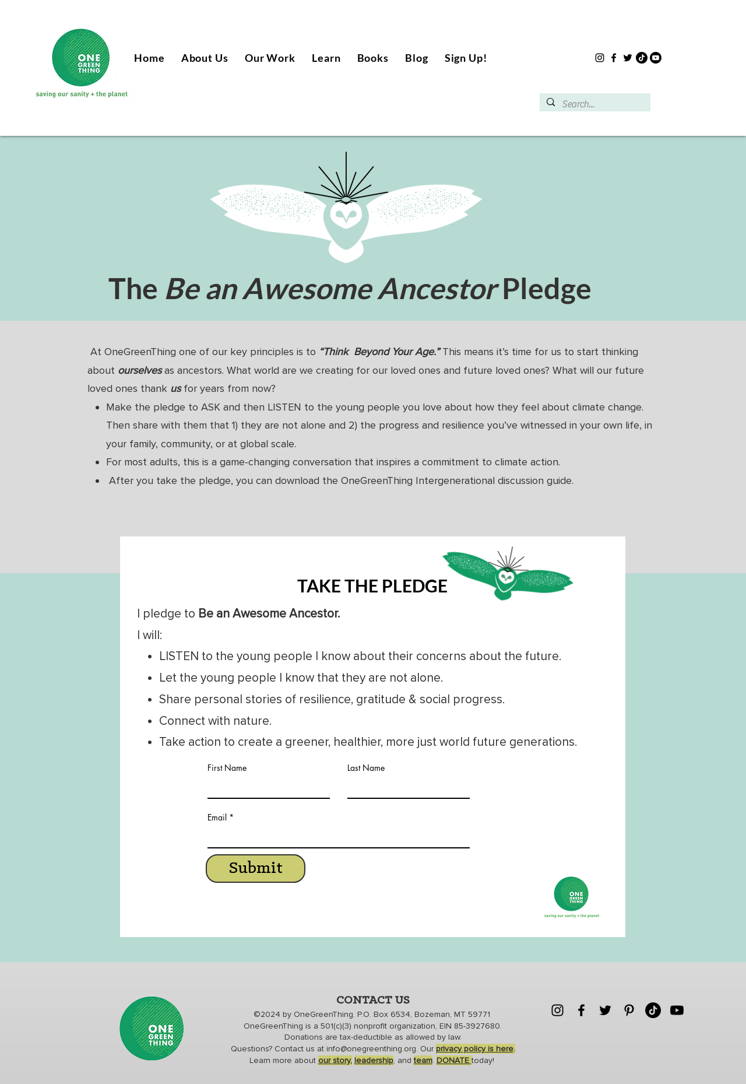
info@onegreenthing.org (371, 1049)
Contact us (296, 1049)
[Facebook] (614, 58)
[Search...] (594, 104)
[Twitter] (628, 58)
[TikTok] (642, 58)
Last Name (366, 768)
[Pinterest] (629, 1010)
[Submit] (255, 868)
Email (217, 817)
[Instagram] (600, 58)
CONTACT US (373, 1000)
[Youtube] (655, 58)
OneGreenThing (323, 1014)
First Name (227, 768)
